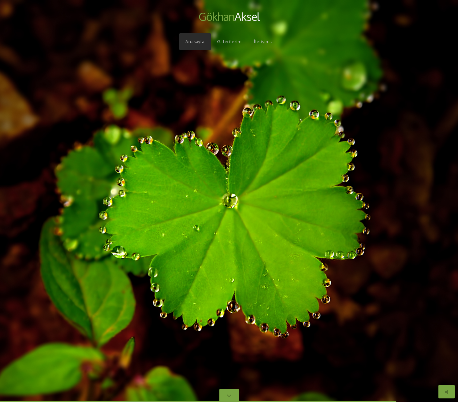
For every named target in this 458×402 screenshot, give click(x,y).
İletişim (261, 41)
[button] (19, 201)
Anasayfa (194, 41)
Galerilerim (229, 41)
